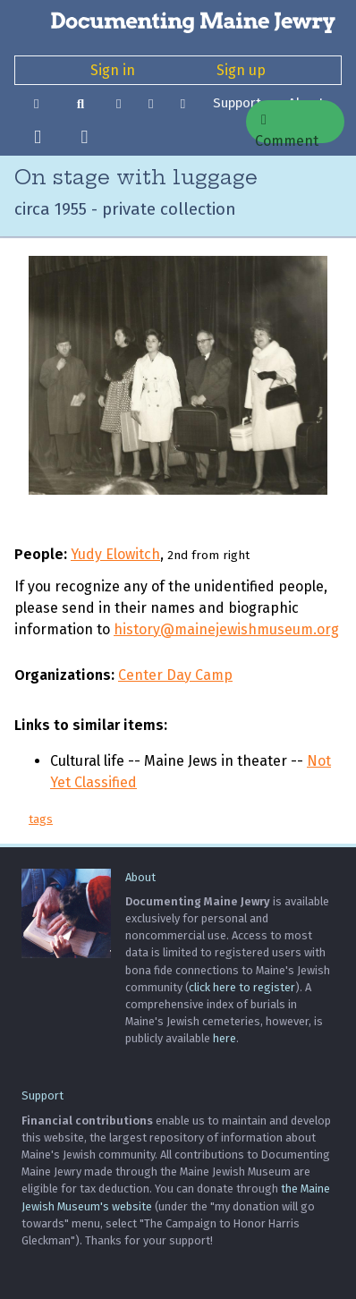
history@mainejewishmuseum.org (226, 629)
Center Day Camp (175, 674)
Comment (286, 128)
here (224, 1038)
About (140, 877)
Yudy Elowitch (115, 554)
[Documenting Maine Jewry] (178, 21)
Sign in (112, 70)
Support (237, 103)
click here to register (242, 987)
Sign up (241, 70)
